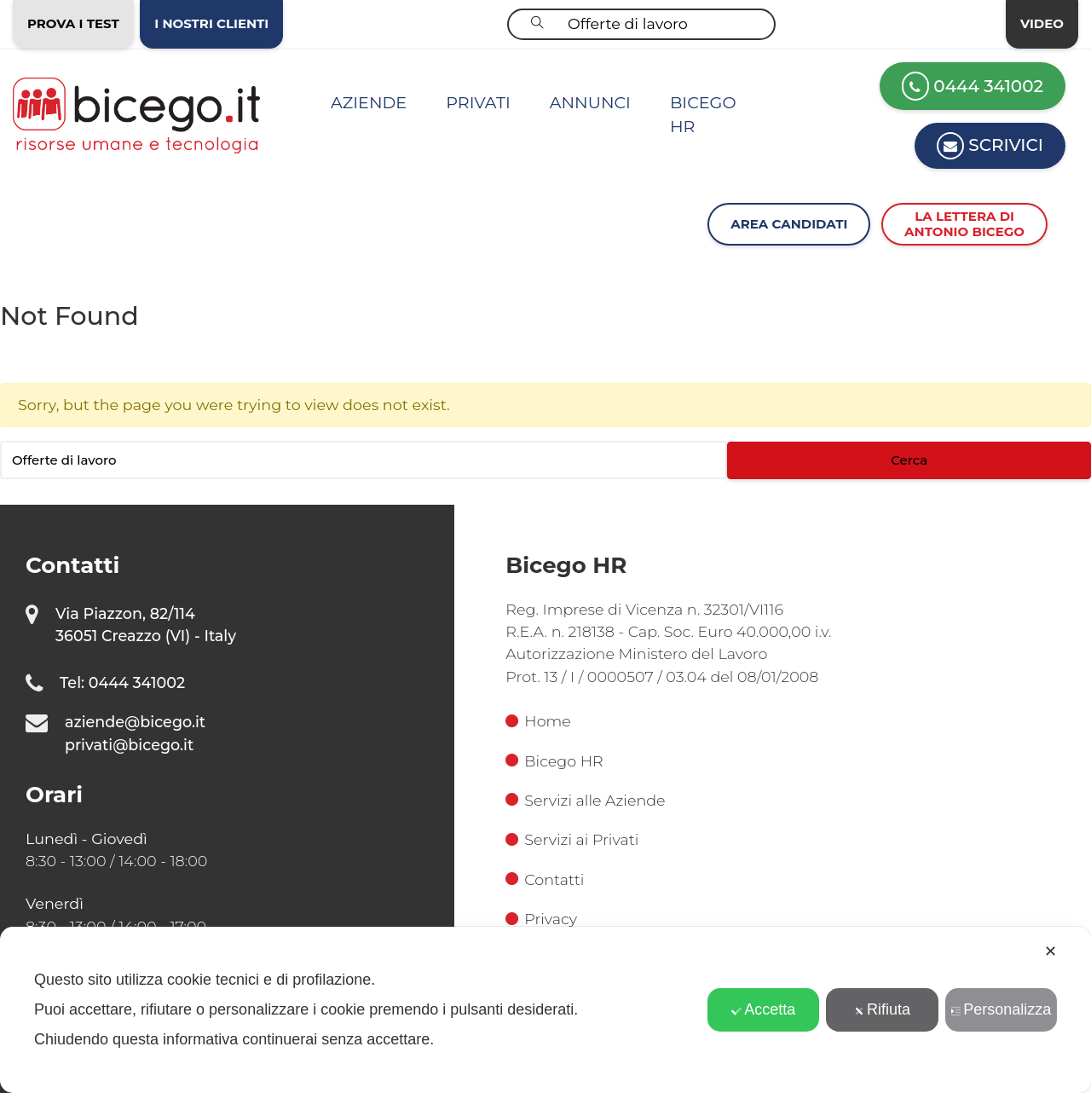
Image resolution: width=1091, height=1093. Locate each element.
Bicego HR (703, 114)
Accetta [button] (763, 1009)
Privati (478, 102)
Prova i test (73, 23)
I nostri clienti (211, 23)
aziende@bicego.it (135, 722)
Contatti (544, 879)
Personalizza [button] (1000, 1009)
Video (1042, 23)
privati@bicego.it (129, 745)
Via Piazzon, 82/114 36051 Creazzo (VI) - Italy (145, 624)
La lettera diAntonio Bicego (964, 224)
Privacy (541, 919)
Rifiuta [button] (882, 1009)
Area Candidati (788, 224)
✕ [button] (1050, 951)
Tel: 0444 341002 (122, 682)
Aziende (369, 102)
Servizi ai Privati (571, 839)
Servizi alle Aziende (585, 800)
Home (537, 721)
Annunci (590, 102)
